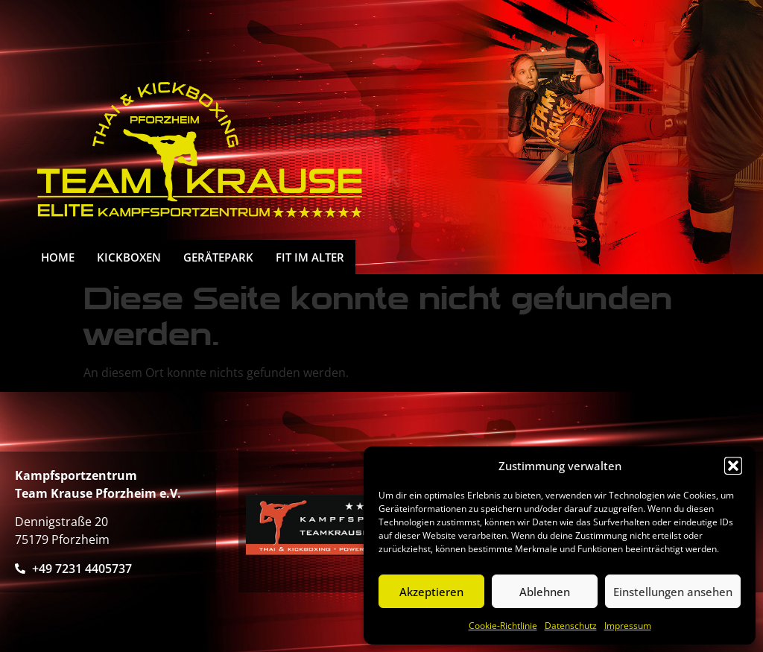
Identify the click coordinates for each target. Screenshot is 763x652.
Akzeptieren (431, 591)
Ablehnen (544, 591)
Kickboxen (129, 257)
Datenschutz (571, 625)
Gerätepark (218, 257)
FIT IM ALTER (310, 257)
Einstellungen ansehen (672, 591)
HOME (58, 257)
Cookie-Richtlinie (503, 625)
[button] (733, 465)
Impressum (627, 625)
